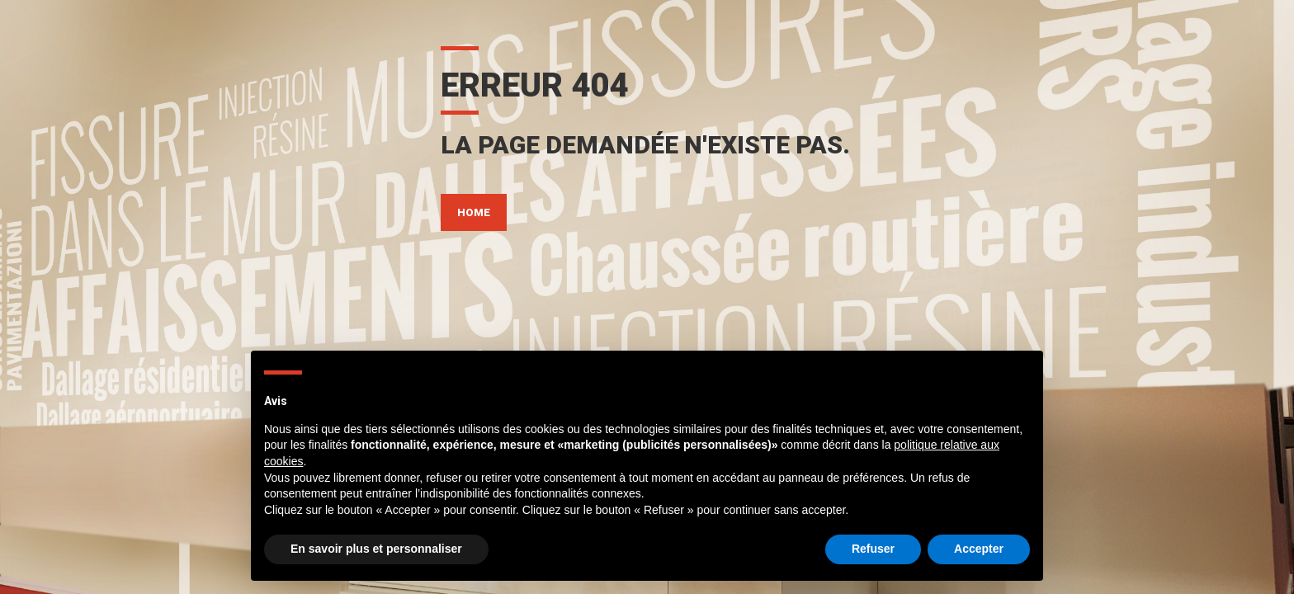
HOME (473, 212)
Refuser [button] (873, 548)
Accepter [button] (979, 548)
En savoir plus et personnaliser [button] (376, 548)
